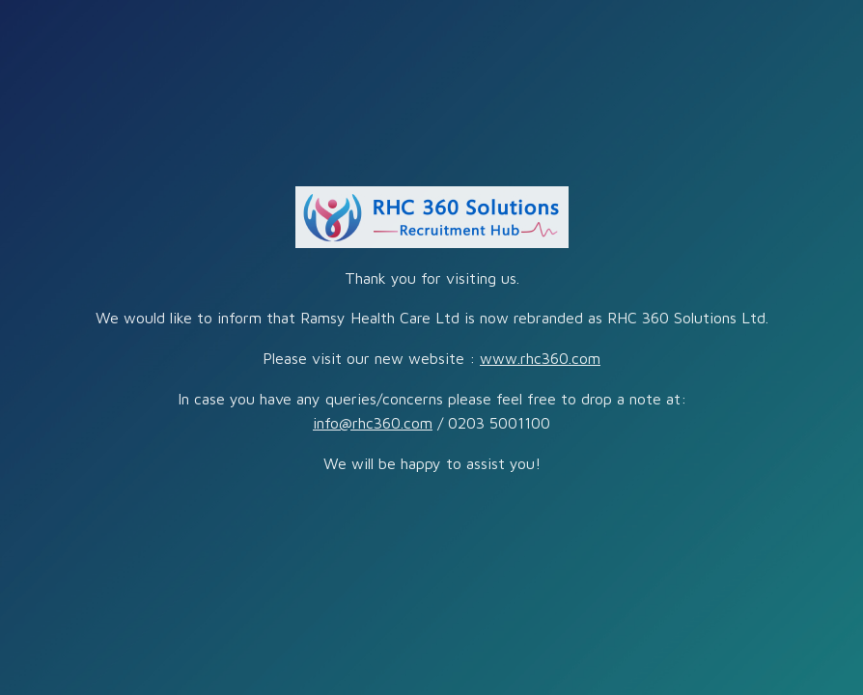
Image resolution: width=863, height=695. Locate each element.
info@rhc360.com (372, 422)
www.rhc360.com (540, 358)
